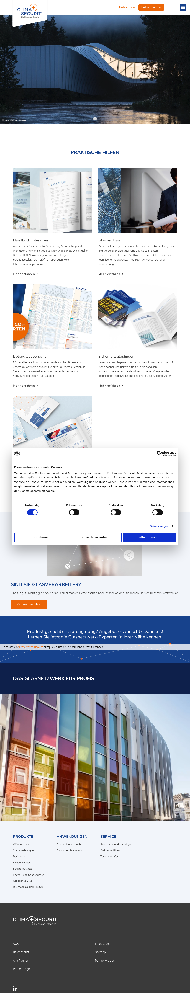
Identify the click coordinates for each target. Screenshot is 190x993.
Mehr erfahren (24, 274)
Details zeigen (159, 526)
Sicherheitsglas (21, 862)
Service (108, 836)
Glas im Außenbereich (69, 850)
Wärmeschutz (21, 844)
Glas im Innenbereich (69, 844)
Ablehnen (41, 537)
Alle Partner (20, 960)
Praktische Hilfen (110, 850)
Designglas (19, 856)
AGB (16, 943)
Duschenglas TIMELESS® (28, 887)
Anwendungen (72, 836)
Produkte (23, 836)
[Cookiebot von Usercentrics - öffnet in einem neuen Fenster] (159, 453)
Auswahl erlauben (95, 537)
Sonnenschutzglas (23, 850)
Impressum (102, 943)
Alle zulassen (149, 537)
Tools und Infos (109, 856)
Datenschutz (21, 952)
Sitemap (100, 952)
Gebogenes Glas (22, 881)
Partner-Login (22, 969)
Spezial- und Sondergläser (28, 875)
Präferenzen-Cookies (31, 647)
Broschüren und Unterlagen (116, 844)
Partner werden (151, 7)
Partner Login (127, 7)
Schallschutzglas (22, 868)
